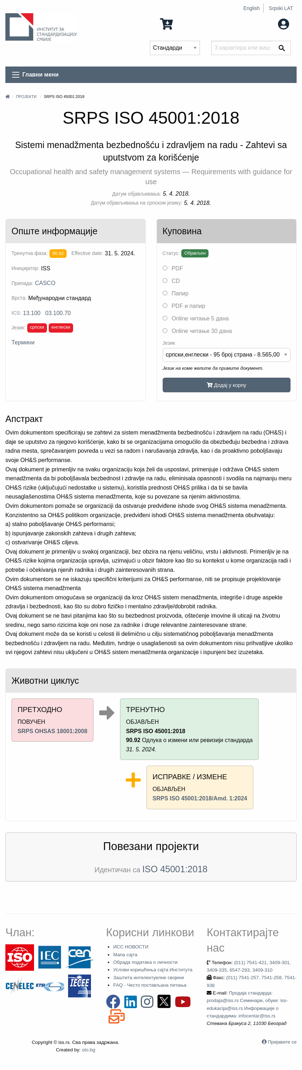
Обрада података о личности (145, 962)
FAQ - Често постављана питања (150, 985)
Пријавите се (282, 1042)
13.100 (31, 313)
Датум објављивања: (136, 194)
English (251, 8)
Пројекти (26, 96)
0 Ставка (180, 23)
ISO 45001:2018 (174, 869)
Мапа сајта (125, 954)
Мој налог (268, 23)
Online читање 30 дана (197, 331)
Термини (22, 342)
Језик (169, 343)
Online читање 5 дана (196, 318)
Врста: (19, 298)
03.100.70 (58, 313)
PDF (173, 268)
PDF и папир (184, 306)
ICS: (16, 313)
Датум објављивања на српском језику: (136, 203)
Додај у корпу (226, 385)
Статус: (171, 253)
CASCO (45, 283)
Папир (175, 293)
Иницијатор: (25, 268)
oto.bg (88, 1049)
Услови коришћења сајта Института (152, 969)
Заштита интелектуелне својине (148, 977)
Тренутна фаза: (29, 253)
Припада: (22, 283)
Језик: (18, 327)
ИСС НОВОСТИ (130, 946)
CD (171, 281)
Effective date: (87, 253)
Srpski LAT (281, 8)
